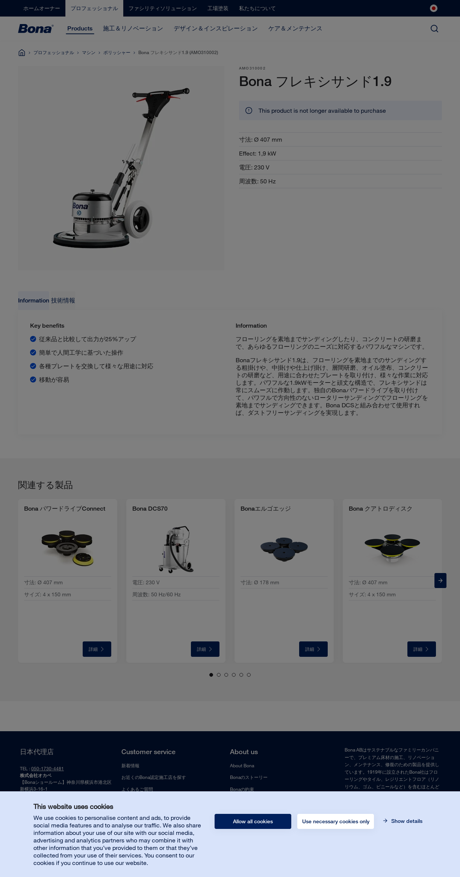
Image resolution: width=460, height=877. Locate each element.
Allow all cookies (253, 821)
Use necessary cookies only (335, 821)
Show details (406, 821)
